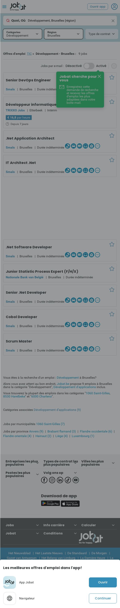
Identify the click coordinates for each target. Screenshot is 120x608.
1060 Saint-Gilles (98, 393)
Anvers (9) (36, 431)
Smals (10, 89)
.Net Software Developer (29, 247)
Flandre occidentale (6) (96, 431)
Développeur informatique (31, 104)
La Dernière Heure (92, 558)
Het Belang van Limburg (58, 558)
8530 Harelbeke (14, 396)
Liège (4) (61, 436)
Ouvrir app (97, 7)
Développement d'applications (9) (57, 410)
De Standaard (77, 553)
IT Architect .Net (21, 162)
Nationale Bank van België (24, 277)
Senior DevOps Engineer (28, 80)
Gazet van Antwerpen (22, 558)
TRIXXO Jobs (15, 110)
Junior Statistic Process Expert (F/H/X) (42, 271)
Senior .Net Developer (26, 292)
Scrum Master (19, 341)
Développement (68, 377)
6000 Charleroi (41, 396)
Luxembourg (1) (83, 436)
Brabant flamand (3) (61, 431)
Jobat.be (63, 384)
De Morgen (99, 553)
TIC (29, 54)
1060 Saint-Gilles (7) (50, 424)
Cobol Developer (21, 316)
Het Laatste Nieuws (49, 553)
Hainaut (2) (43, 436)
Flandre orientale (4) (17, 436)
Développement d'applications (74, 387)
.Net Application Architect (30, 138)
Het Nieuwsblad (19, 553)
